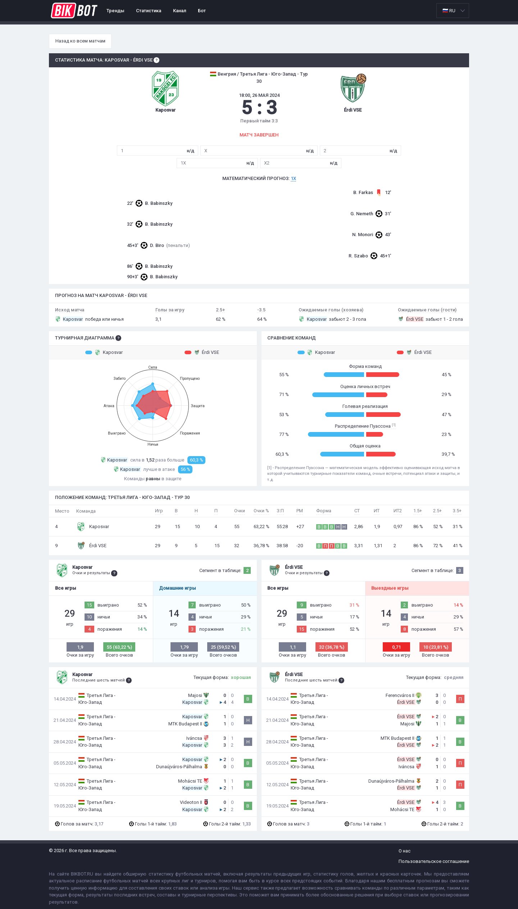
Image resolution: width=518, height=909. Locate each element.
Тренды (115, 10)
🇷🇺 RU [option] (448, 10)
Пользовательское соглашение (434, 861)
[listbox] (452, 10)
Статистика (148, 10)
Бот (202, 10)
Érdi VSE (202, 352)
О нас (404, 851)
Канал (179, 10)
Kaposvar (104, 352)
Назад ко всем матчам (80, 41)
